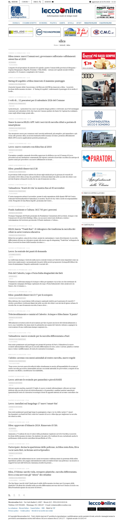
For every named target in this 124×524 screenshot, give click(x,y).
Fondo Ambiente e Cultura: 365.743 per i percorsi (32, 209)
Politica (53, 23)
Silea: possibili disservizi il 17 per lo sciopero (30, 295)
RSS (43, 508)
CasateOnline (105, 23)
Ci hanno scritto (30, 23)
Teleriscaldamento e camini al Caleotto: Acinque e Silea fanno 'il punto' (43, 314)
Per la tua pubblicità (106, 509)
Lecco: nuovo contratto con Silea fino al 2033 (30, 146)
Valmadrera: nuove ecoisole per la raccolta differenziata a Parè (38, 336)
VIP (54, 508)
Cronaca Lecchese (15, 150)
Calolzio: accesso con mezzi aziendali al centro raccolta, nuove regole (41, 357)
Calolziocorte (14, 363)
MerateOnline (90, 23)
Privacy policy (13, 511)
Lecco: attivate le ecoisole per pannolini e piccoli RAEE (35, 379)
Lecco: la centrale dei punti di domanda (27, 251)
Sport (79, 23)
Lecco (11, 152)
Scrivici (92, 509)
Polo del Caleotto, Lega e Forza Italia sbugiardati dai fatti (35, 273)
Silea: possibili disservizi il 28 (23, 168)
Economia (43, 23)
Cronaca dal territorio (17, 84)
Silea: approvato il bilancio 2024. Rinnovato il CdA (32, 425)
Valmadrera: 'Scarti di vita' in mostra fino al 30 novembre (36, 188)
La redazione (13, 508)
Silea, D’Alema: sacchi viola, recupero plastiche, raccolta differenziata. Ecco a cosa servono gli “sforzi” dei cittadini (42, 473)
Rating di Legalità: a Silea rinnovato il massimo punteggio (36, 81)
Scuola (71, 23)
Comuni (25, 2)
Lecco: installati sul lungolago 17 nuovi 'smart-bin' (33, 403)
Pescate (11, 106)
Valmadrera (13, 65)
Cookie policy (25, 511)
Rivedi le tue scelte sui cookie (42, 511)
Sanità (62, 23)
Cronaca (16, 23)
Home (56, 45)
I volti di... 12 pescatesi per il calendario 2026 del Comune (36, 100)
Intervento (13, 276)
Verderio (22, 480)
